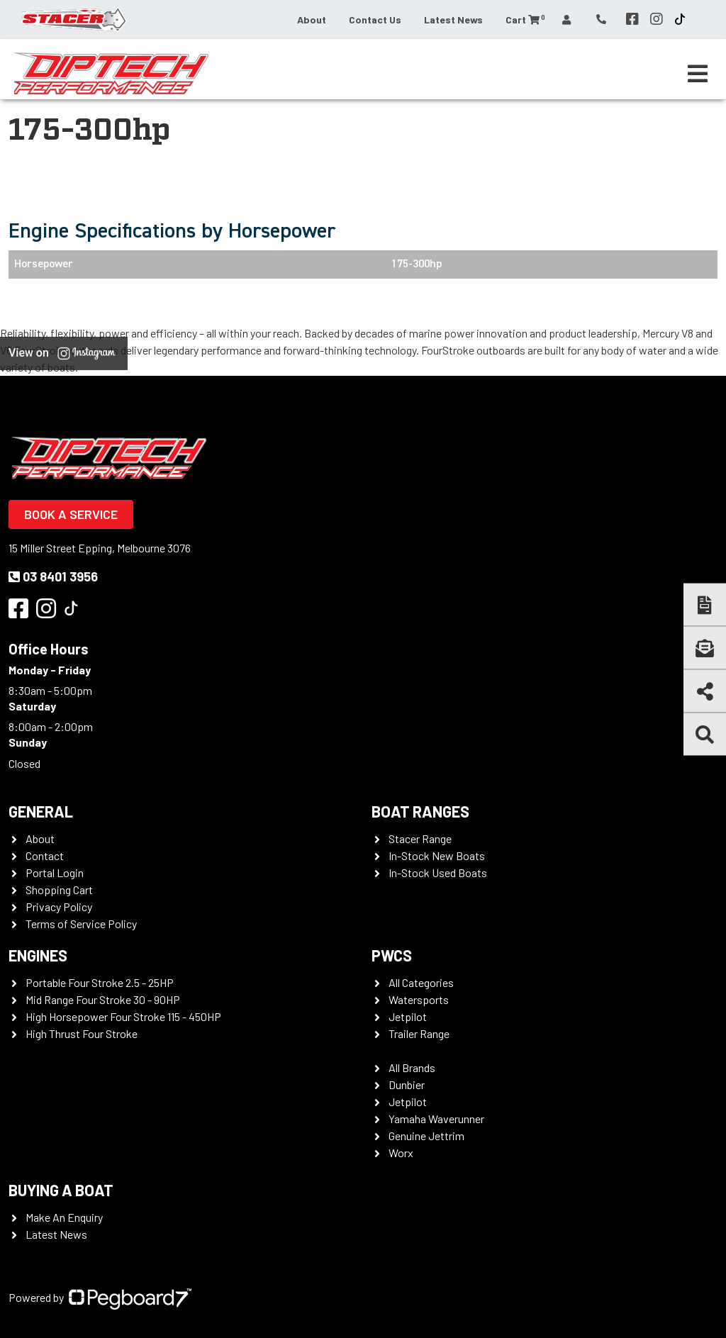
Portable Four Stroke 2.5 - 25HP (100, 982)
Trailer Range (419, 1033)
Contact (45, 855)
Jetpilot (408, 1016)
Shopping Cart (59, 889)
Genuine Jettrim (426, 1135)
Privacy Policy (59, 906)
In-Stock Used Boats (438, 872)
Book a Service (71, 514)
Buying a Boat (61, 1190)
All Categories (421, 982)
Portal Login (55, 872)
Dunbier (407, 1084)
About (311, 19)
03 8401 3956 (53, 576)
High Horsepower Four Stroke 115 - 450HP (123, 1016)
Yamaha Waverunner (436, 1118)
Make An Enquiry (64, 1217)
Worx (401, 1152)
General (41, 811)
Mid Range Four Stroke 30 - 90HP (103, 999)
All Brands (412, 1067)
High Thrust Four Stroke (82, 1033)
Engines (38, 955)
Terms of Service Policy (81, 923)
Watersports (419, 999)
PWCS (392, 955)
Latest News (453, 19)
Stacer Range (420, 838)
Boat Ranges (420, 811)
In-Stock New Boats (437, 855)
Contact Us (375, 19)
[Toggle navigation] (697, 74)
